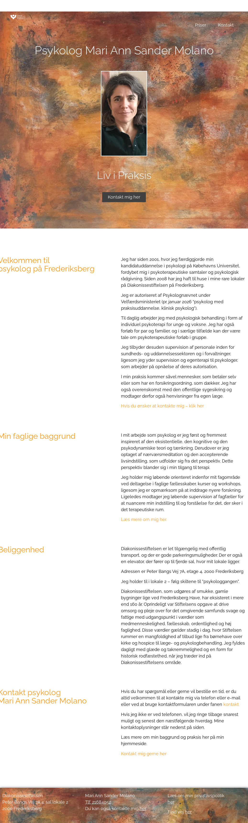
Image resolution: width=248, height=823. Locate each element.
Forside (66, 8)
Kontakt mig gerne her (143, 753)
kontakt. (231, 704)
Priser (200, 25)
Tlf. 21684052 (98, 802)
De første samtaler (140, 8)
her (188, 811)
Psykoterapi (97, 8)
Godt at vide (183, 8)
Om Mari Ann (220, 8)
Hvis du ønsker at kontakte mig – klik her (162, 405)
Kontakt (226, 25)
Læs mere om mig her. (144, 519)
